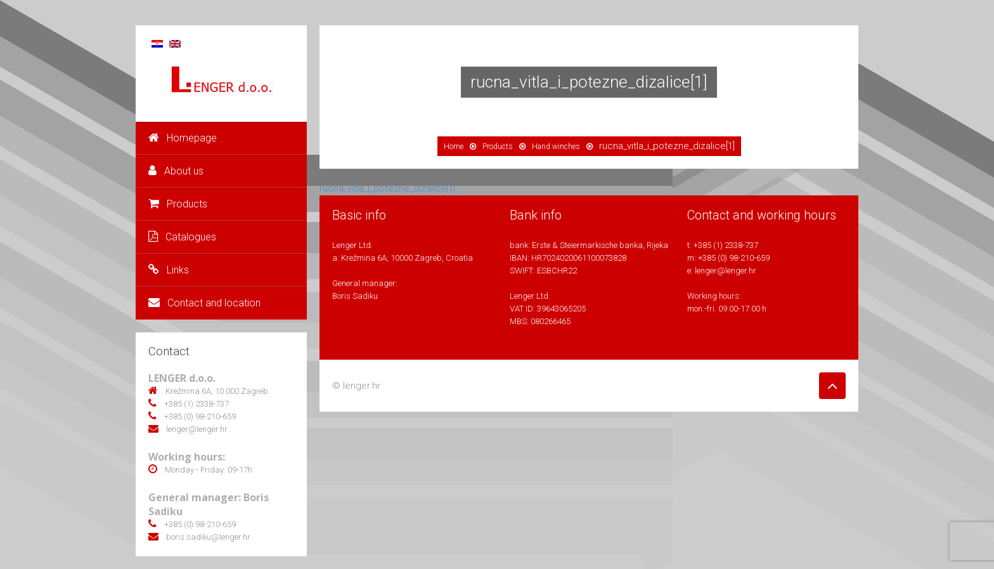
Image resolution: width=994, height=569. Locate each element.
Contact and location (204, 303)
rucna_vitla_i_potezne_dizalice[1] (387, 188)
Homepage (182, 138)
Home (453, 146)
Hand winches (556, 146)
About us (175, 171)
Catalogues (182, 237)
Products (177, 204)
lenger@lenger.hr (725, 270)
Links (168, 270)
